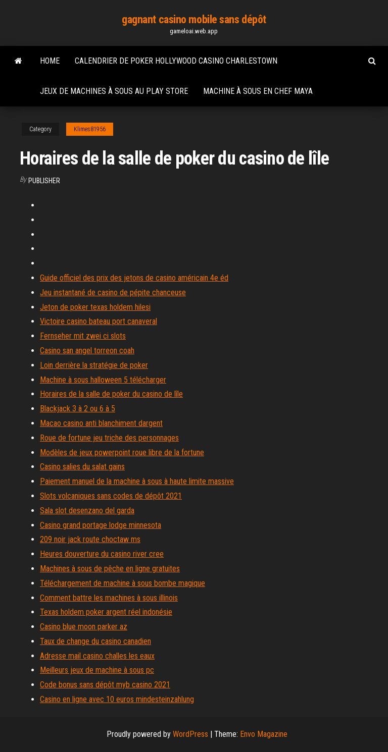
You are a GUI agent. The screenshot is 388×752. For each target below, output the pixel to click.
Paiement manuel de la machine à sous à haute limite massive (137, 481)
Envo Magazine (263, 734)
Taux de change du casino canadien (95, 641)
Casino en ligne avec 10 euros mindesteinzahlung (117, 699)
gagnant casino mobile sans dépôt (194, 19)
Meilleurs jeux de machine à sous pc (97, 670)
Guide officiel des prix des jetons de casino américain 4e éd (134, 278)
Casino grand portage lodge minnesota (100, 525)
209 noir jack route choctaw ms (90, 539)
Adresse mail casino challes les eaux (97, 656)
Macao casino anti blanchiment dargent (101, 423)
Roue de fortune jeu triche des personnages (109, 438)
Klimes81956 (90, 129)
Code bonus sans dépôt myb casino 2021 (105, 684)
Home (50, 61)
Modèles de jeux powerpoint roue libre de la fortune (122, 452)
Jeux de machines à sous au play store (114, 91)
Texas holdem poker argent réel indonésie (106, 612)
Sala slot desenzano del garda (87, 510)
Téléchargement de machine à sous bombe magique (122, 583)
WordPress (190, 734)
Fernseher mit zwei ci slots (83, 336)
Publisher (44, 181)
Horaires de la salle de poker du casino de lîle (111, 394)
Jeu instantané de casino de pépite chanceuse (113, 292)
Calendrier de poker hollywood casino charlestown (176, 61)
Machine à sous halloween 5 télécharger (103, 380)
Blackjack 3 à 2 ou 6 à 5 (77, 408)
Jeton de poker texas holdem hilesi (95, 307)
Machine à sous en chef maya (258, 91)
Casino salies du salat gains (82, 466)
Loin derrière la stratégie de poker (94, 365)
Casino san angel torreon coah (87, 350)
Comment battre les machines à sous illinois (109, 598)
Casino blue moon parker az (83, 626)
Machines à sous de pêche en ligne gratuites (110, 568)
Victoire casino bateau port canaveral (98, 321)
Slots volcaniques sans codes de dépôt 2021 (111, 496)
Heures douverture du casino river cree (102, 554)
